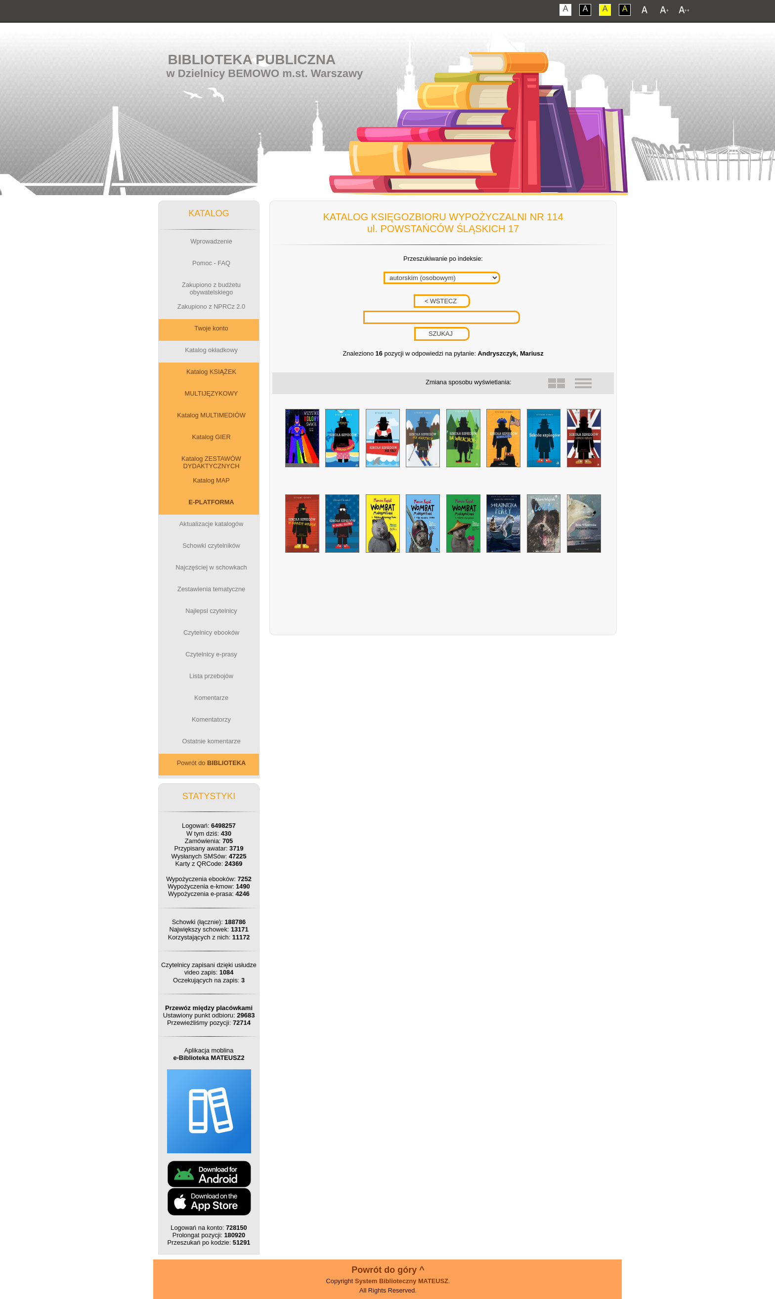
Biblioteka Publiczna (252, 59)
